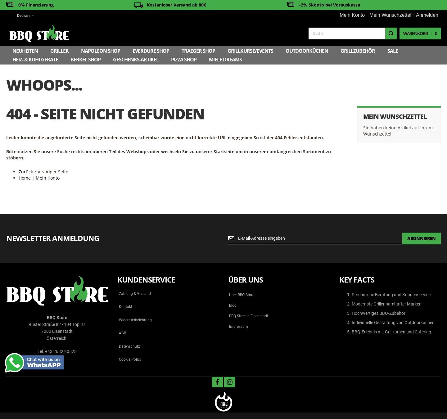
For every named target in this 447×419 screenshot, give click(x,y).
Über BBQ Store (241, 295)
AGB (122, 333)
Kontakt (125, 307)
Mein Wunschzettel (390, 15)
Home (25, 178)
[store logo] (39, 33)
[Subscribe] (421, 238)
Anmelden (427, 15)
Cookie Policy (130, 359)
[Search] (391, 33)
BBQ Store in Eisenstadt (248, 316)
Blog (233, 305)
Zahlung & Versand (135, 294)
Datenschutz (129, 346)
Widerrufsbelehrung (135, 320)
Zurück (26, 172)
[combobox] (353, 33)
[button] (21, 15)
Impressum (238, 326)
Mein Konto (352, 15)
